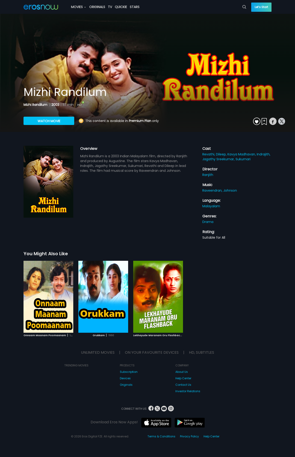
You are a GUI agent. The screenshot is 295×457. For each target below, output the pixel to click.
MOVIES (78, 7)
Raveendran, (212, 190)
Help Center (183, 378)
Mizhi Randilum (36, 104)
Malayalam (211, 206)
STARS (134, 7)
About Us (181, 372)
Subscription (129, 372)
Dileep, (221, 154)
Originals (126, 385)
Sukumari (243, 159)
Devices (125, 378)
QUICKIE (121, 7)
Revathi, (209, 154)
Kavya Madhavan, (242, 154)
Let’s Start (261, 7)
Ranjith (207, 174)
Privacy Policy (189, 436)
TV (110, 7)
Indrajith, (263, 154)
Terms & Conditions (161, 436)
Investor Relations (187, 391)
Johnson (230, 190)
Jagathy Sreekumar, (219, 159)
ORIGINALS (97, 7)
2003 (55, 104)
